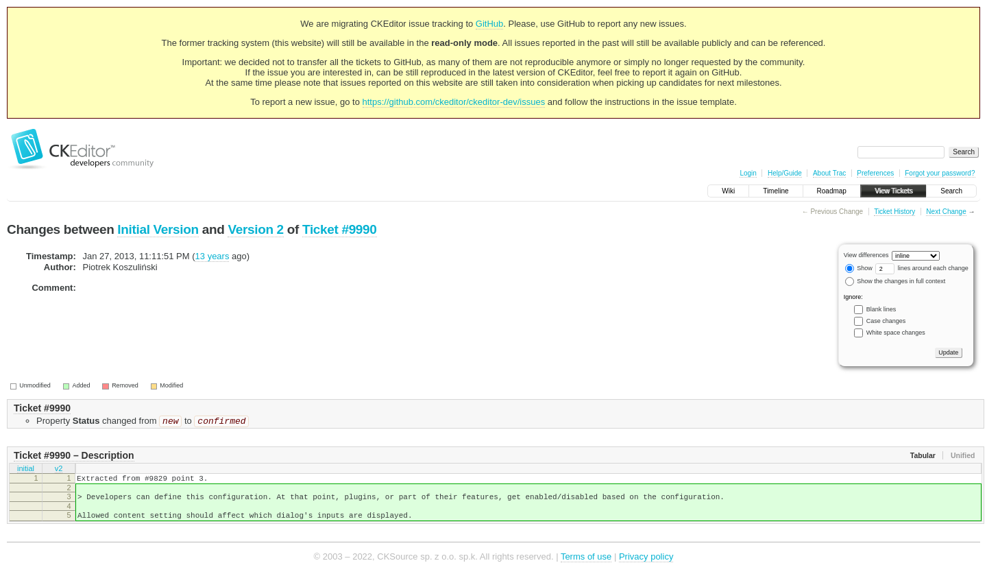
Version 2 (255, 229)
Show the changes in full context (895, 281)
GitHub (489, 24)
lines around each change (921, 268)
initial (25, 471)
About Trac (829, 173)
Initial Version (157, 229)
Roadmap (831, 191)
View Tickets (893, 191)
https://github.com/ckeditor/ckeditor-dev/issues (454, 102)
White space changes (895, 332)
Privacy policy (646, 566)
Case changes (886, 321)
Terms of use (586, 566)
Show (859, 268)
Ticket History (894, 211)
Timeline (775, 191)
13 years (212, 256)
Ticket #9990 (339, 229)
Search (951, 191)
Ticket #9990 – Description (74, 456)
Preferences (875, 173)
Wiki (728, 191)
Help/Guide (785, 173)
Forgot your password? (940, 173)
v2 (59, 471)
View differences (866, 255)
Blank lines (881, 309)
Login (748, 173)
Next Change (946, 211)
